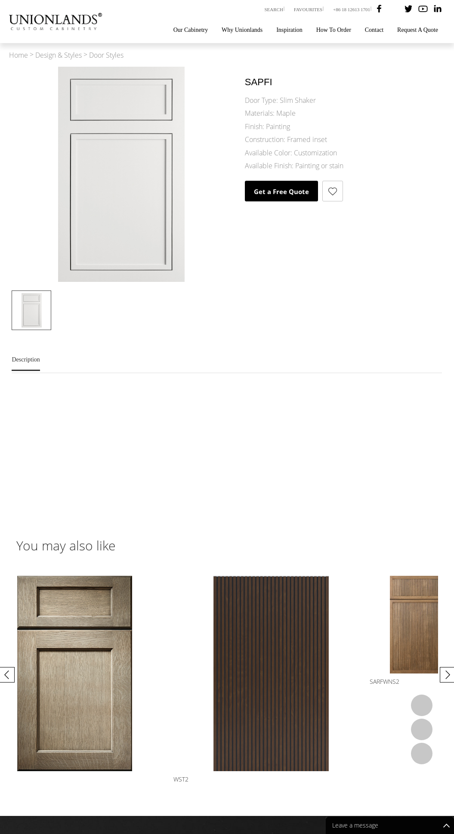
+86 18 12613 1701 (351, 9)
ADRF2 (133, 682)
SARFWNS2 (31, 682)
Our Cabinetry (190, 30)
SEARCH (273, 9)
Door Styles (106, 55)
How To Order (333, 30)
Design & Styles (58, 55)
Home (18, 55)
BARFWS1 (245, 682)
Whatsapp (421, 705)
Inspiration (289, 30)
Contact (374, 30)
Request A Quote (417, 30)
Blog (340, 784)
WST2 (347, 682)
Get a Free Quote (281, 191)
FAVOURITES (308, 9)
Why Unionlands (242, 30)
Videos (316, 784)
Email (421, 729)
